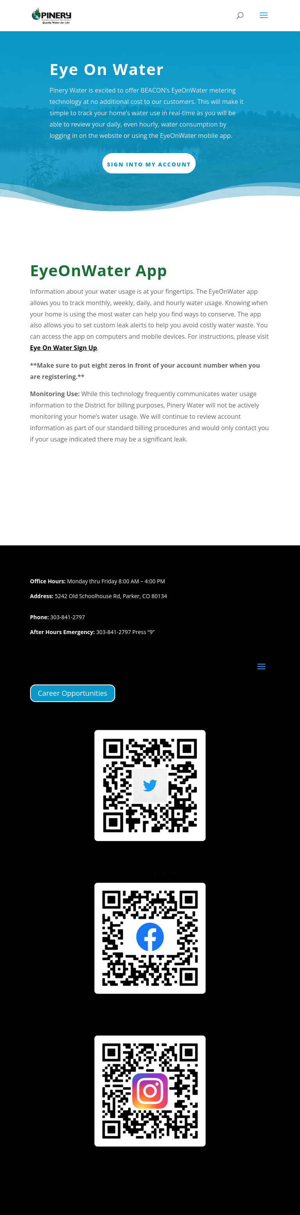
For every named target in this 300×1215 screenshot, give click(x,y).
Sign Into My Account (149, 164)
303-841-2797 (67, 617)
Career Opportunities (72, 693)
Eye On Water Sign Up (63, 347)
